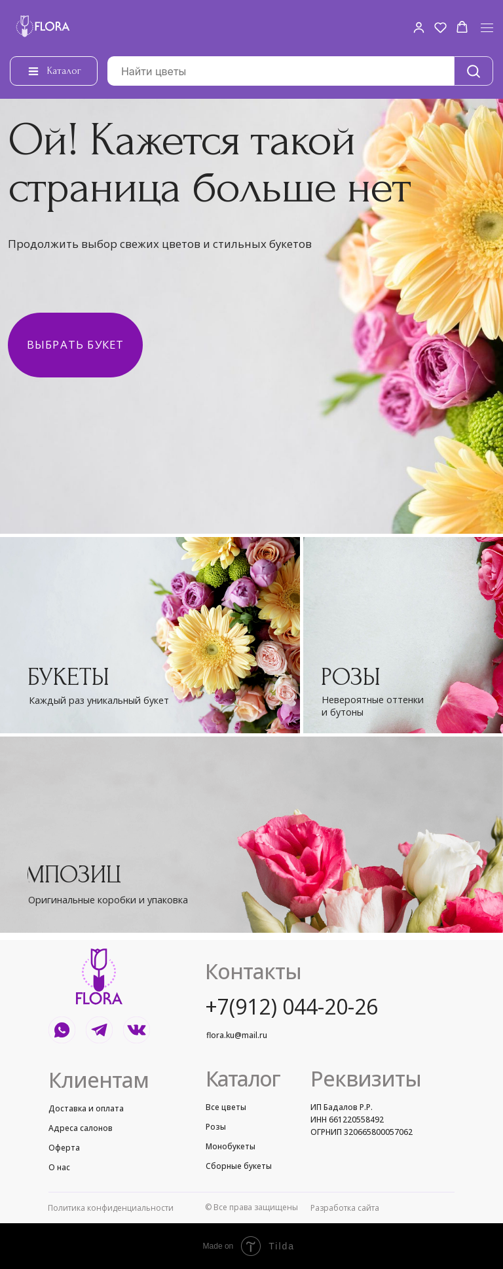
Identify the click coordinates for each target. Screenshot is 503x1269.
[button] (419, 27)
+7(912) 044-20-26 (291, 1006)
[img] (150, 635)
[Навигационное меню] (487, 28)
